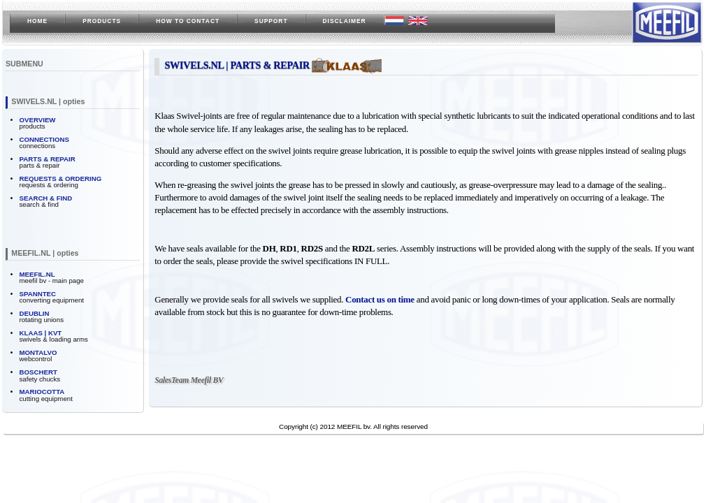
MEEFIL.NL (37, 274)
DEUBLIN (35, 313)
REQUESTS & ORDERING (61, 178)
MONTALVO (38, 352)
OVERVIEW (38, 120)
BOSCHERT (38, 372)
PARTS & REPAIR (47, 159)
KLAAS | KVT (41, 333)
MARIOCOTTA (42, 391)
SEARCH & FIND (46, 198)
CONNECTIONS (44, 139)
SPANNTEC (38, 294)
